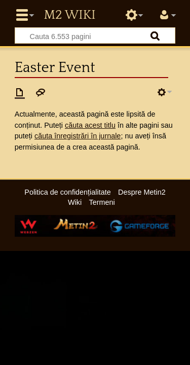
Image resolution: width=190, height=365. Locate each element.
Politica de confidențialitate (67, 192)
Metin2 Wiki (69, 15)
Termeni (102, 202)
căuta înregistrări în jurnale (77, 136)
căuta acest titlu (90, 125)
